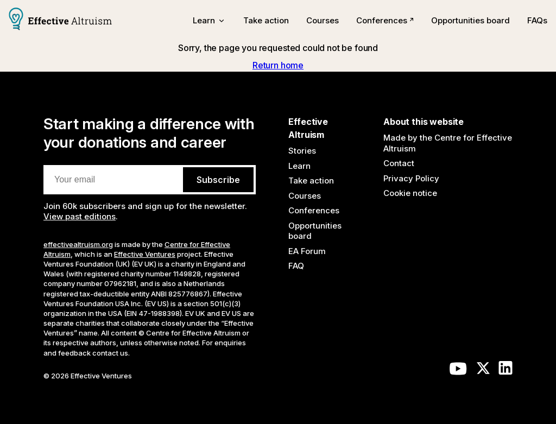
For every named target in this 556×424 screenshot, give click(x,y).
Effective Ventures (144, 254)
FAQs (537, 20)
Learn (299, 166)
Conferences (385, 20)
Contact (398, 163)
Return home (278, 65)
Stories (302, 150)
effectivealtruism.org (78, 244)
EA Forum (307, 251)
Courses (322, 20)
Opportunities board (470, 20)
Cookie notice (410, 193)
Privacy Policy (411, 178)
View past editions (79, 216)
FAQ (296, 266)
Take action (266, 20)
